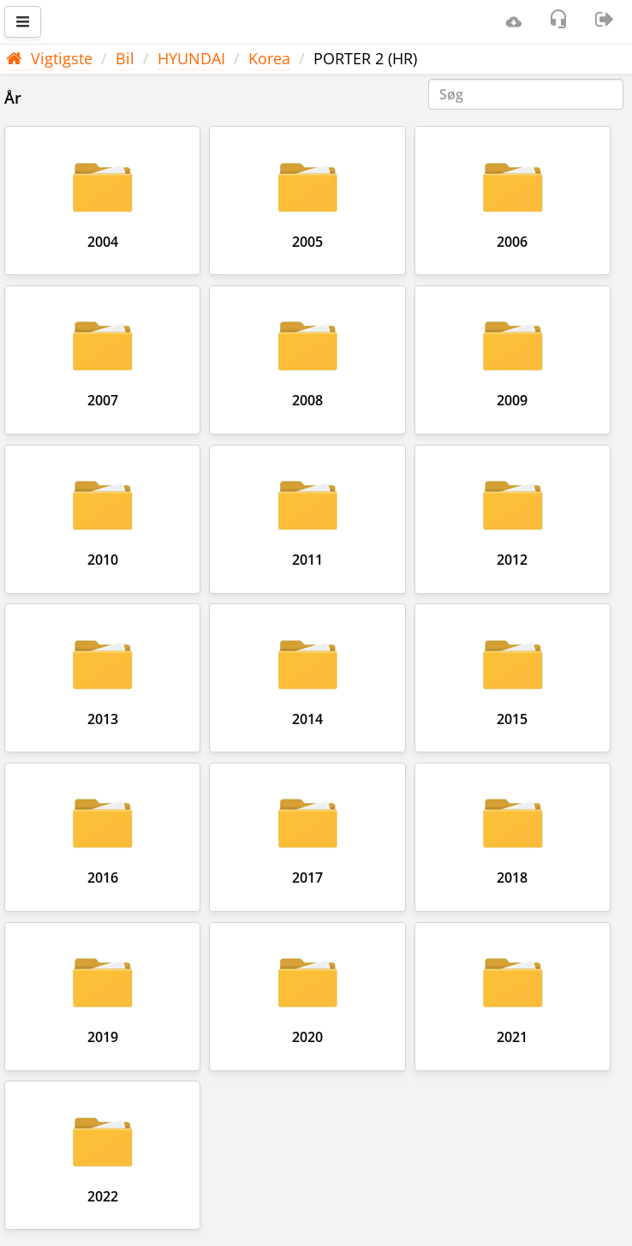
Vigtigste (49, 58)
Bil (125, 58)
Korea (269, 58)
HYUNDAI (191, 58)
